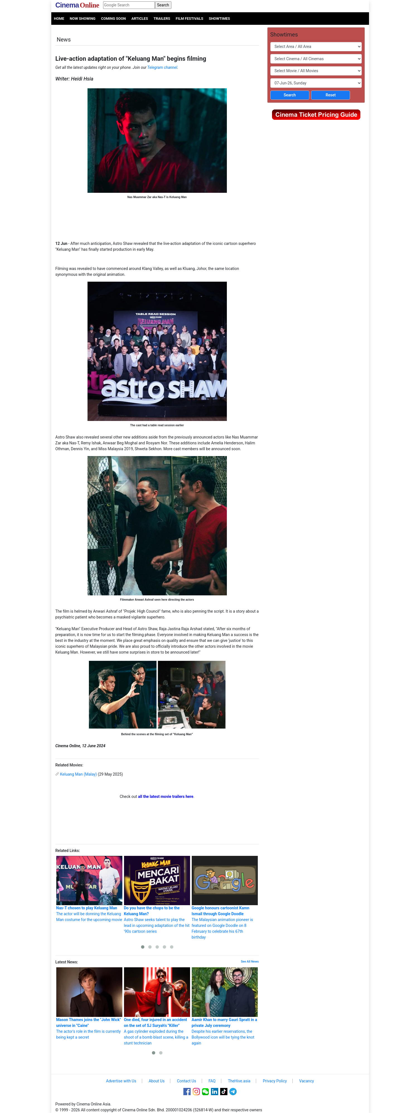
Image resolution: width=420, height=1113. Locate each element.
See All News (250, 961)
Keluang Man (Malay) (78, 774)
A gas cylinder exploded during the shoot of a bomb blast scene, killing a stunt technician (157, 1006)
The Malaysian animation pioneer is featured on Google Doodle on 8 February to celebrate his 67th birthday (225, 898)
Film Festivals (189, 18)
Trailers (162, 18)
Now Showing (82, 18)
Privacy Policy (275, 1081)
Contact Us (186, 1081)
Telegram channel (162, 67)
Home (59, 18)
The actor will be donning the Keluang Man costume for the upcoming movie (89, 889)
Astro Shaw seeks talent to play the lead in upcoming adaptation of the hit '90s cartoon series (157, 895)
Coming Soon (113, 18)
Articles (139, 18)
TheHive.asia (239, 1081)
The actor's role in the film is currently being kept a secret (89, 1003)
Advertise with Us (121, 1081)
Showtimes (219, 18)
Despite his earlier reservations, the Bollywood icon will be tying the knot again (225, 1006)
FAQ (211, 1081)
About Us (156, 1081)
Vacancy (306, 1081)
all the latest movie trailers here (165, 796)
